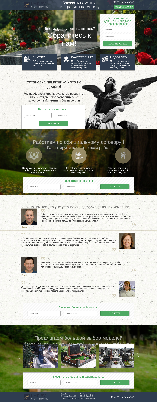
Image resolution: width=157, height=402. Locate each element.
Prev (19, 356)
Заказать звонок (124, 7)
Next (138, 356)
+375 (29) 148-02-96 (124, 2)
